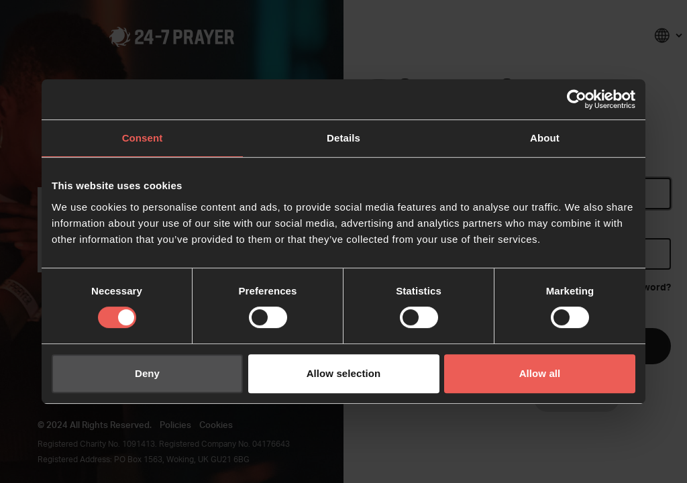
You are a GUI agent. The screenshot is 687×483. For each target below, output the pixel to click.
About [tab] (545, 138)
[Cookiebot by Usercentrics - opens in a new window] (576, 99)
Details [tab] (343, 138)
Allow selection (344, 373)
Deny (147, 373)
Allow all (540, 373)
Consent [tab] (142, 138)
